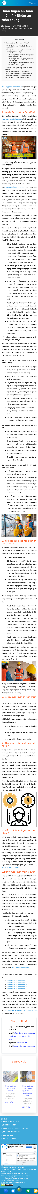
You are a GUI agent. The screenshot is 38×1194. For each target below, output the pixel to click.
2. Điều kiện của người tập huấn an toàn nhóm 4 (18, 69)
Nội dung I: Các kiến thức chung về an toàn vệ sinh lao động (21, 56)
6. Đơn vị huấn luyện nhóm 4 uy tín (16, 77)
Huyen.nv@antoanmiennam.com (16, 1178)
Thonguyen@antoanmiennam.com (18, 1176)
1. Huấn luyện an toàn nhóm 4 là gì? (16, 43)
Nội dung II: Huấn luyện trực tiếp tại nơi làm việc (21, 60)
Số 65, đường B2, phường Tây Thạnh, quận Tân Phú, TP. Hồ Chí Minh (22, 1036)
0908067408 (22, 1042)
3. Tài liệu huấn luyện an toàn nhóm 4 (17, 71)
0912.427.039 (23, 1173)
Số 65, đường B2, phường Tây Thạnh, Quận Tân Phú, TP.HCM (18, 1170)
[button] (18, 3)
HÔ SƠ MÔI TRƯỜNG (9, 1139)
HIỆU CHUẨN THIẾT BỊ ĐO (11, 1132)
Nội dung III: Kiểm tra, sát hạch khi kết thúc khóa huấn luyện (21, 64)
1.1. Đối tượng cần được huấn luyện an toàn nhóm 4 (19, 47)
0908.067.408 (12, 1173)
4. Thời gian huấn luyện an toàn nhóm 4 (18, 73)
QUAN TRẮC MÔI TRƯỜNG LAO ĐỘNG (15, 1128)
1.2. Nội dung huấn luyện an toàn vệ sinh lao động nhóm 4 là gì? (20, 51)
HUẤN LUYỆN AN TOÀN (10, 1121)
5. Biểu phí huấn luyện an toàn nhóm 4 (17, 75)
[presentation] (32, 1091)
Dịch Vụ (4, 1119)
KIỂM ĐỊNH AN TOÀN (9, 1125)
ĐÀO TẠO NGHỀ (7, 1135)
